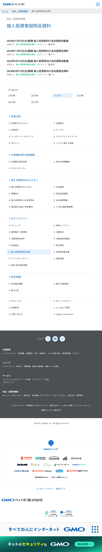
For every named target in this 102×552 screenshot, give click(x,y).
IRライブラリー (46, 395)
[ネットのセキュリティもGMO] (51, 544)
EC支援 (27, 379)
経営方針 (27, 395)
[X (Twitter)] (48, 339)
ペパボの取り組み (54, 353)
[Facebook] (55, 339)
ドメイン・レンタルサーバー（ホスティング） (13, 381)
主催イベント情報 (51, 366)
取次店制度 (66, 353)
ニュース (6, 362)
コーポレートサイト (45, 488)
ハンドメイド (37, 379)
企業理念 (29, 353)
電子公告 (71, 395)
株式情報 (35, 395)
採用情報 (29, 405)
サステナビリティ (17, 405)
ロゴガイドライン (41, 405)
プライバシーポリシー (82, 405)
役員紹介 (42, 353)
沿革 (36, 353)
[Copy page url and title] (62, 339)
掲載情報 (27, 366)
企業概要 (21, 353)
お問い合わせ (54, 405)
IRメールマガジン (59, 395)
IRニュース (7, 395)
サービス (7, 375)
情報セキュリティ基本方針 (51, 410)
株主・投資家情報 (16, 19)
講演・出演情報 (37, 366)
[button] (97, 4)
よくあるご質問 (67, 405)
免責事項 (79, 395)
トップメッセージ (9, 353)
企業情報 (7, 349)
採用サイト (61, 488)
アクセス (75, 353)
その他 (46, 379)
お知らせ (19, 366)
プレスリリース (8, 366)
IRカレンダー (17, 395)
